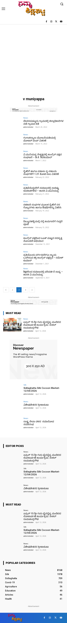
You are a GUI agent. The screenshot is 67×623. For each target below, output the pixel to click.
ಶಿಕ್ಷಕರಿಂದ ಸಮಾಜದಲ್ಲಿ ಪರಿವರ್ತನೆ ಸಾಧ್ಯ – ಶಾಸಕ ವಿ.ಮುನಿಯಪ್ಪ (43, 273)
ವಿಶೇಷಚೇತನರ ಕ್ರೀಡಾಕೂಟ (36, 404)
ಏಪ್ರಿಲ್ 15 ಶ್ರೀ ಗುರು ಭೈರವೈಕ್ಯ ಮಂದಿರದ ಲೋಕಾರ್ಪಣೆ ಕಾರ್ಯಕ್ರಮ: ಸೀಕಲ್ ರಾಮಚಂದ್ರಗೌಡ (42, 325)
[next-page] (32, 289)
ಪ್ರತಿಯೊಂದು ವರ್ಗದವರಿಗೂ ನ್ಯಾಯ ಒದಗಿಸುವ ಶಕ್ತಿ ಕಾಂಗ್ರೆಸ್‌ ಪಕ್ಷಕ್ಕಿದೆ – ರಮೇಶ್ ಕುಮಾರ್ (43, 257)
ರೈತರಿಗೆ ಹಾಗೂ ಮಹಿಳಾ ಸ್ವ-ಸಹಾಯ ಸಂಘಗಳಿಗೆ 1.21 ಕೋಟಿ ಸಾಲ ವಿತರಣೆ (41, 172)
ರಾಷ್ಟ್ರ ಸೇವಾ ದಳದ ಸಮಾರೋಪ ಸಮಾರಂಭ (38, 423)
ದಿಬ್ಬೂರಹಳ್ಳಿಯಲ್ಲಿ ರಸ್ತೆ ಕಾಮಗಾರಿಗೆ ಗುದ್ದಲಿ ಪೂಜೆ (43, 223)
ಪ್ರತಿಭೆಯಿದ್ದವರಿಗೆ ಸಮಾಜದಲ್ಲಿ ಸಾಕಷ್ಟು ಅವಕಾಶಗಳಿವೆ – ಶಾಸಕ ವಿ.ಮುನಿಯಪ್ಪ (41, 189)
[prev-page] (6, 289)
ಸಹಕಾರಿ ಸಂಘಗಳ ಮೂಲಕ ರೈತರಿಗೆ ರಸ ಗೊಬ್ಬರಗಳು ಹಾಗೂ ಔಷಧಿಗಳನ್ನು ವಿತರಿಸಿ (42, 206)
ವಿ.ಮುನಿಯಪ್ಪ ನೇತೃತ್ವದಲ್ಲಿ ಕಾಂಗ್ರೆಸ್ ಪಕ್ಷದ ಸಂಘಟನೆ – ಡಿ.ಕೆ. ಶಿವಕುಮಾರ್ (42, 156)
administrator (28, 127)
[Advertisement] (33, 59)
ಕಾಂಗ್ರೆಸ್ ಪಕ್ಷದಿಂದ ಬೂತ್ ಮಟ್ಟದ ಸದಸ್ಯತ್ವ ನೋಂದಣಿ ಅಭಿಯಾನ (42, 239)
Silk (24, 385)
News (25, 118)
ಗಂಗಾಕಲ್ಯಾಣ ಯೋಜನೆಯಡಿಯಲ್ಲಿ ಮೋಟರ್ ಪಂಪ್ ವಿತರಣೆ (39, 139)
